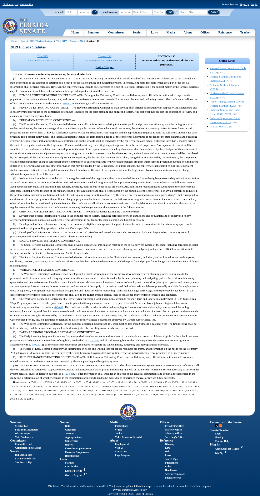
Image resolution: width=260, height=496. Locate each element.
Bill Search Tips (23, 454)
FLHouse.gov (10, 4)
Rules (168, 466)
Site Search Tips (23, 462)
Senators (94, 32)
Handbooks (171, 470)
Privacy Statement (122, 489)
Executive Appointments (78, 448)
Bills (67, 425)
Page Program (122, 455)
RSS (220, 425)
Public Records (173, 477)
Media (170, 32)
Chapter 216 (77, 41)
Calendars (70, 429)
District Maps (22, 433)
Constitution (71, 466)
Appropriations (73, 437)
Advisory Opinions (175, 474)
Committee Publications (28, 447)
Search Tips (171, 459)
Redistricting (72, 455)
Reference (225, 32)
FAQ (167, 447)
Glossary (169, 444)
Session (137, 32)
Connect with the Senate (226, 422)
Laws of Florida (75, 470)
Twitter (216, 425)
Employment (122, 444)
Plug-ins (215, 444)
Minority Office (173, 433)
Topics (118, 433)
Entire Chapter (105, 67)
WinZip (221, 453)
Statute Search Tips (221, 126)
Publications (121, 425)
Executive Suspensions (77, 452)
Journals (69, 433)
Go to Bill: (59, 12)
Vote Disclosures (24, 437)
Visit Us (119, 447)
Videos (118, 429)
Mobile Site (26, 4)
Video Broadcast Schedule (129, 437)
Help (167, 451)
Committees (116, 32)
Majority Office (173, 429)
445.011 (58, 307)
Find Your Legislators (26, 429)
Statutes (69, 462)
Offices (205, 32)
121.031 (68, 373)
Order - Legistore (76, 475)
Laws (154, 32)
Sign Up (244, 4)
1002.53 (36, 344)
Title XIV (61, 41)
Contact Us (121, 451)
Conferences (71, 440)
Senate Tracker (220, 430)
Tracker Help (222, 441)
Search (14, 451)
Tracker (245, 32)
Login (254, 4)
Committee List (23, 444)
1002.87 (94, 340)
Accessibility (140, 489)
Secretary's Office (174, 437)
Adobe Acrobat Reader (229, 448)
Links (168, 455)
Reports (69, 444)
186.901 (66, 103)
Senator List (21, 425)
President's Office (174, 425)
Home (75, 32)
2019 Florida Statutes (42, 41)
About (188, 32)
